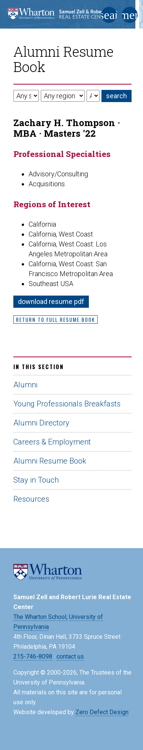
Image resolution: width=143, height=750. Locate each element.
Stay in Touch (36, 480)
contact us (70, 656)
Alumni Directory (41, 422)
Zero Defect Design (102, 712)
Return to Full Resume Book (55, 319)
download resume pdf (51, 301)
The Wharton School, (40, 616)
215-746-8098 (32, 656)
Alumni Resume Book (49, 460)
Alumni (25, 384)
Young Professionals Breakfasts (67, 403)
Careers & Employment (52, 441)
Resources (31, 499)
